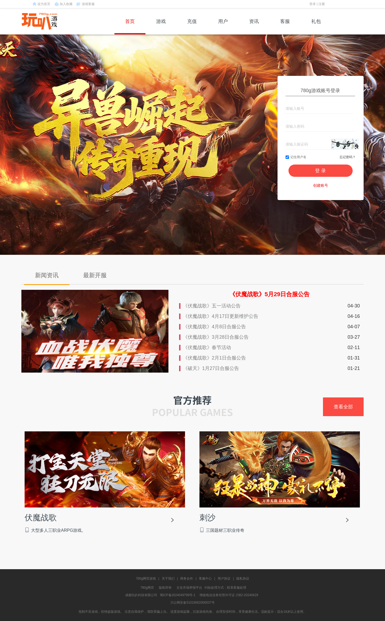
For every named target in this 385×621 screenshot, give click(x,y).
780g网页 (147, 587)
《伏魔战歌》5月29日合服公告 (269, 294)
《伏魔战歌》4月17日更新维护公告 (220, 316)
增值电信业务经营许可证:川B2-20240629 (228, 595)
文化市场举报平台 (189, 587)
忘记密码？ (348, 157)
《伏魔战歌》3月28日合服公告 (216, 337)
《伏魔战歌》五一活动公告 (212, 305)
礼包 (316, 26)
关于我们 (168, 578)
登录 (312, 4)
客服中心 (205, 578)
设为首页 (43, 4)
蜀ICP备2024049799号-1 (177, 595)
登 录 (320, 170)
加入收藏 (66, 4)
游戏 (160, 26)
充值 (191, 26)
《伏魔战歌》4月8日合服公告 (214, 326)
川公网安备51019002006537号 (192, 602)
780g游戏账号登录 (320, 90)
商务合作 (186, 578)
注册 (321, 4)
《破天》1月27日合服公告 (211, 368)
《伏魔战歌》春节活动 (207, 347)
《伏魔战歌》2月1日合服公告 (214, 358)
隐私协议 (242, 578)
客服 (285, 26)
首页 (129, 26)
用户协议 (224, 578)
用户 (222, 26)
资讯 (254, 26)
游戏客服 (88, 4)
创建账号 (320, 185)
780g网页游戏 (146, 578)
